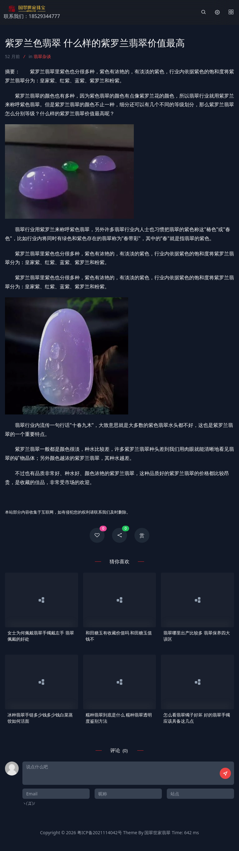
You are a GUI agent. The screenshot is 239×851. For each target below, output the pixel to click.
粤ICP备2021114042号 (99, 832)
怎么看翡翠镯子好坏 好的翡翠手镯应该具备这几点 (196, 718)
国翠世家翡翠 (157, 832)
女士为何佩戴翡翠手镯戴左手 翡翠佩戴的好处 (40, 636)
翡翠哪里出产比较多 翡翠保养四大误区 (196, 636)
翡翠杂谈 (42, 56)
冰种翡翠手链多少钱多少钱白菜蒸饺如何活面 (40, 718)
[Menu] (231, 12)
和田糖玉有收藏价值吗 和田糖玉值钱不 (119, 636)
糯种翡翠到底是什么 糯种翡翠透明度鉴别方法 (119, 718)
